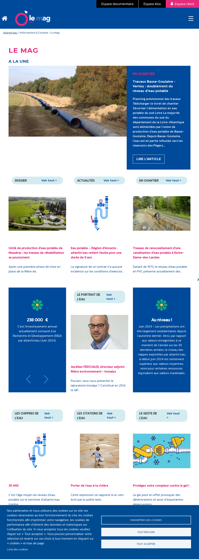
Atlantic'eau (10, 34)
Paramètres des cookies (146, 519)
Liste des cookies (17, 549)
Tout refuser (146, 532)
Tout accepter (146, 545)
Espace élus (152, 3)
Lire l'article (148, 160)
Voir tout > (49, 182)
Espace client (184, 3)
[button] (28, 380)
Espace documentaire (117, 3)
